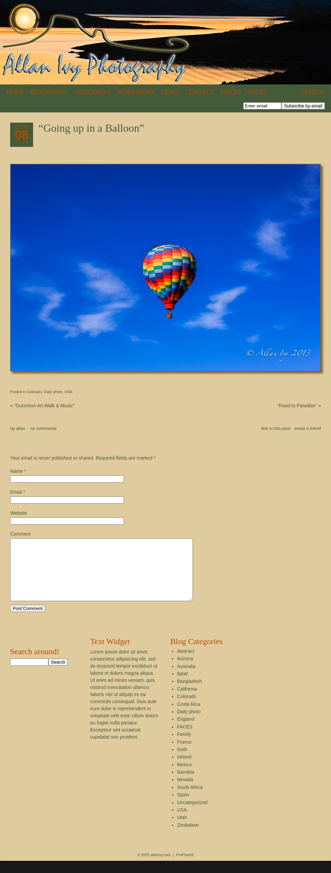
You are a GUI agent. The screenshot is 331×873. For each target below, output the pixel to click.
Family (184, 746)
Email (16, 492)
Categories (91, 92)
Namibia (185, 784)
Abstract (185, 663)
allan (20, 428)
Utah (182, 829)
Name (16, 471)
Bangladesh (189, 693)
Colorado (34, 392)
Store (258, 92)
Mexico (184, 776)
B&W (182, 686)
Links (170, 92)
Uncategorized (192, 814)
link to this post (275, 428)
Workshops (135, 92)
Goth (182, 761)
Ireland (184, 769)
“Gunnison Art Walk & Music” (42, 405)
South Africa (190, 799)
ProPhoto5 (185, 867)
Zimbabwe (188, 837)
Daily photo (53, 392)
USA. (69, 392)
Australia (186, 678)
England (185, 731)
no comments (43, 428)
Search (313, 92)
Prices (231, 92)
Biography (48, 92)
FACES (185, 739)
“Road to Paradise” (299, 405)
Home (15, 92)
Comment (20, 534)
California (187, 701)
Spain (183, 807)
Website (18, 513)
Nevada (185, 791)
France (184, 754)
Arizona (185, 670)
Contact (200, 92)
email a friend (308, 428)
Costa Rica (188, 716)
